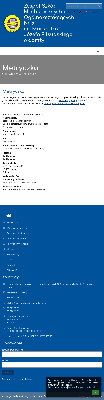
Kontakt (11, 264)
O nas (10, 259)
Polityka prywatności (17, 243)
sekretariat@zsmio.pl (13, 134)
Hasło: (5, 360)
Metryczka (30, 74)
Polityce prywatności (85, 387)
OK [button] (95, 392)
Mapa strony (13, 254)
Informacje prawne (16, 238)
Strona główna (11, 74)
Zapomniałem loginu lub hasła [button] (17, 379)
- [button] (74, 11)
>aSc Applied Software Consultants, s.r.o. (64, 103)
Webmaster (12, 222)
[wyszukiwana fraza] (84, 6)
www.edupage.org (68, 100)
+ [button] (69, 11)
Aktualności (12, 270)
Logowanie (96, 11)
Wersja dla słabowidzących (16, 396)
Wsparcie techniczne (17, 227)
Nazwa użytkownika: (12, 349)
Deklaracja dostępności (18, 233)
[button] (85, 11)
